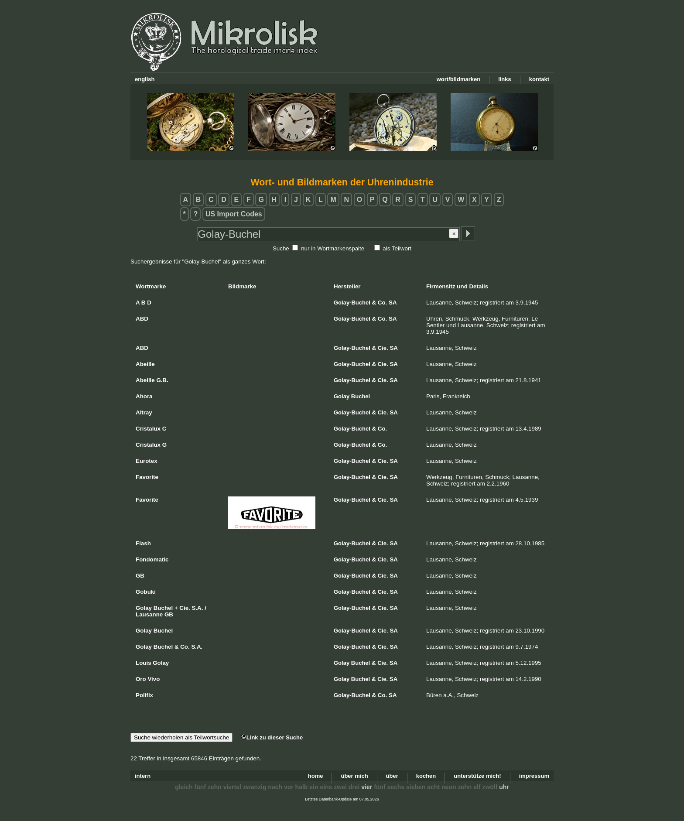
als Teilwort (397, 248)
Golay (341, 396)
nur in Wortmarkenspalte (332, 248)
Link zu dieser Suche (272, 737)
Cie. (383, 348)
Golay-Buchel (352, 302)
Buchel (360, 396)
